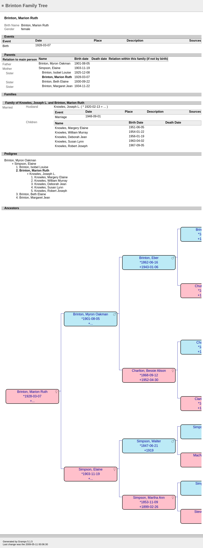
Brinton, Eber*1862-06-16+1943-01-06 (149, 262)
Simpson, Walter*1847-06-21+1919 (149, 445)
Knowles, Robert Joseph (71, 146)
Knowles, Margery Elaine (71, 128)
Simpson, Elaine (50, 68)
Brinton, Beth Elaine (55, 81)
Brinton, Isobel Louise (56, 72)
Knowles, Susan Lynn (69, 141)
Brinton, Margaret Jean (57, 86)
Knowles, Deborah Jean (71, 137)
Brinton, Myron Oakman (54, 63)
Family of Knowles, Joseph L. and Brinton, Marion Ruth (44, 102)
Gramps (22, 541)
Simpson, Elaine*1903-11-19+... (90, 474)
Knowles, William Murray (71, 132)
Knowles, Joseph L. (67, 106)
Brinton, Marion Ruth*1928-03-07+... (32, 396)
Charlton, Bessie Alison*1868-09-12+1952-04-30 (149, 375)
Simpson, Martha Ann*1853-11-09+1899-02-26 (149, 502)
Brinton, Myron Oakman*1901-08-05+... (90, 318)
